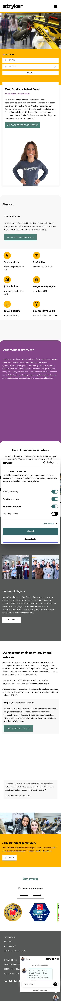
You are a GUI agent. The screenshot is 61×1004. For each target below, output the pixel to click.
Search (30, 72)
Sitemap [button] (7, 941)
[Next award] (37, 895)
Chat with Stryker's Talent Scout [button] (22, 125)
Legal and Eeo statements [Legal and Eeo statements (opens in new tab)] (16, 973)
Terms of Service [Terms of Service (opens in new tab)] (12, 964)
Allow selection (30, 539)
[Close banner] (57, 463)
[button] (55, 67)
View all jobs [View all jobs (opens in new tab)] (10, 937)
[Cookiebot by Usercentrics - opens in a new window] (43, 463)
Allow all (30, 531)
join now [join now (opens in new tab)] (9, 857)
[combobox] (30, 66)
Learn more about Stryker (20, 237)
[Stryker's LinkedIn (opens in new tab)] (5, 981)
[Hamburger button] (56, 6)
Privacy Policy (10, 960)
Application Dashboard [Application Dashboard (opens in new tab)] (15, 951)
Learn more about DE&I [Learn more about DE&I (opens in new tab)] (18, 728)
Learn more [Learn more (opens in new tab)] (12, 619)
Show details (48, 523)
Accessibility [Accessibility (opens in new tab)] (10, 946)
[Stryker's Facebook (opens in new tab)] (15, 981)
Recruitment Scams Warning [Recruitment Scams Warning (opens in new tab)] (17, 969)
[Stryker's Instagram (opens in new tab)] (10, 981)
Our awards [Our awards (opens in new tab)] (30, 878)
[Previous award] (24, 895)
